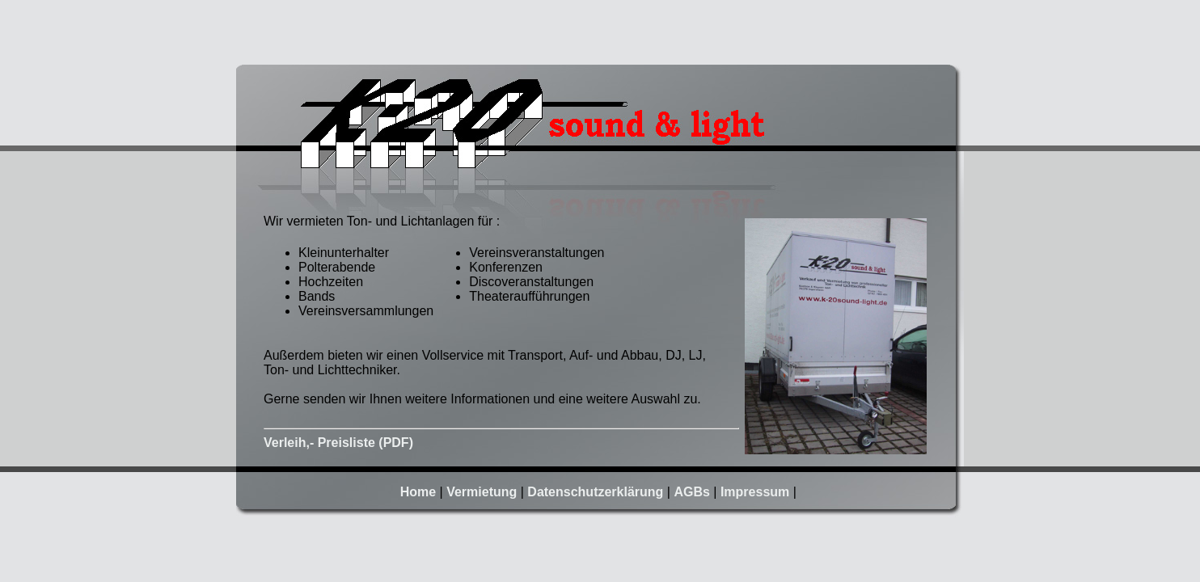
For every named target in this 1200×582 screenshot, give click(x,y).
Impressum (754, 492)
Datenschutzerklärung (595, 492)
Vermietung (481, 492)
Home (418, 492)
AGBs (691, 492)
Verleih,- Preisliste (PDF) (338, 442)
